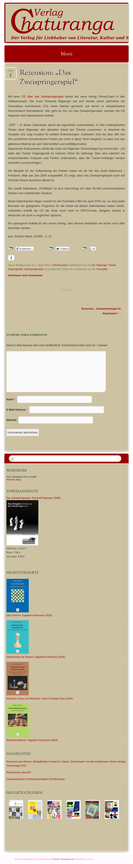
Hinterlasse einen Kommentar (25, 275)
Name (11, 399)
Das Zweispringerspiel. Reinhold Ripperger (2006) (33, 498)
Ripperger (101, 265)
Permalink (102, 269)
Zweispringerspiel (33, 269)
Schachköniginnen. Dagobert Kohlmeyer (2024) (32, 740)
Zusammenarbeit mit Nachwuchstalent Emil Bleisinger (35, 779)
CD (93, 265)
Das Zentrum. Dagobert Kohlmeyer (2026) (29, 615)
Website (11, 420)
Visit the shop (13, 479)
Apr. (11, 72)
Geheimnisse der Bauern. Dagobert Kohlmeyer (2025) (35, 657)
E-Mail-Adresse (17, 409)
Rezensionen (60, 265)
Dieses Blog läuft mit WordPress (32, 859)
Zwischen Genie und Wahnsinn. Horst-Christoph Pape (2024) (39, 698)
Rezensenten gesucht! (18, 772)
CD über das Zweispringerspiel (42, 96)
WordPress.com (84, 859)
